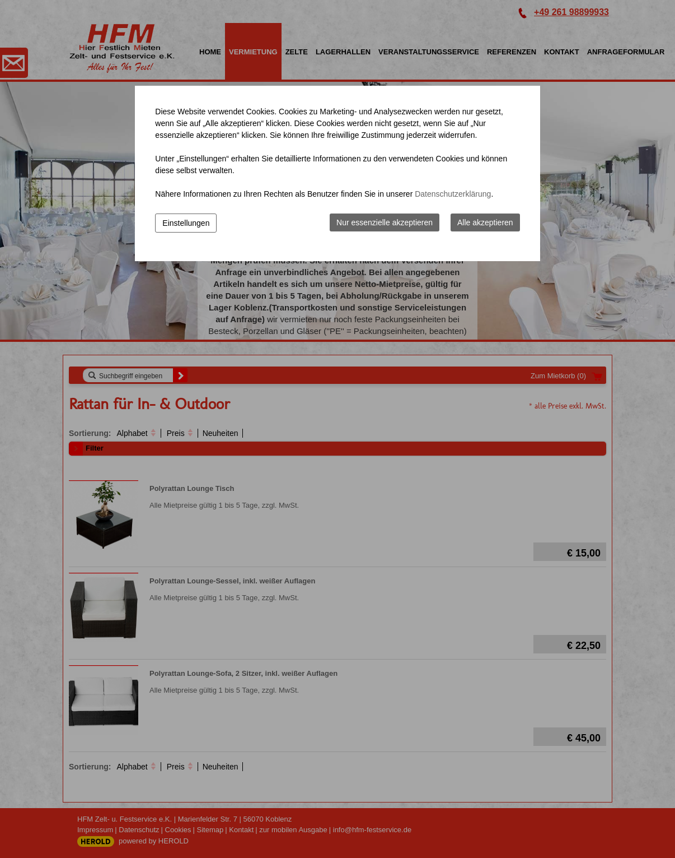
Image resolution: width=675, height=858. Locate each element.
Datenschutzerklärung (453, 193)
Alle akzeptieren (485, 222)
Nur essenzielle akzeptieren (384, 222)
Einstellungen (185, 223)
